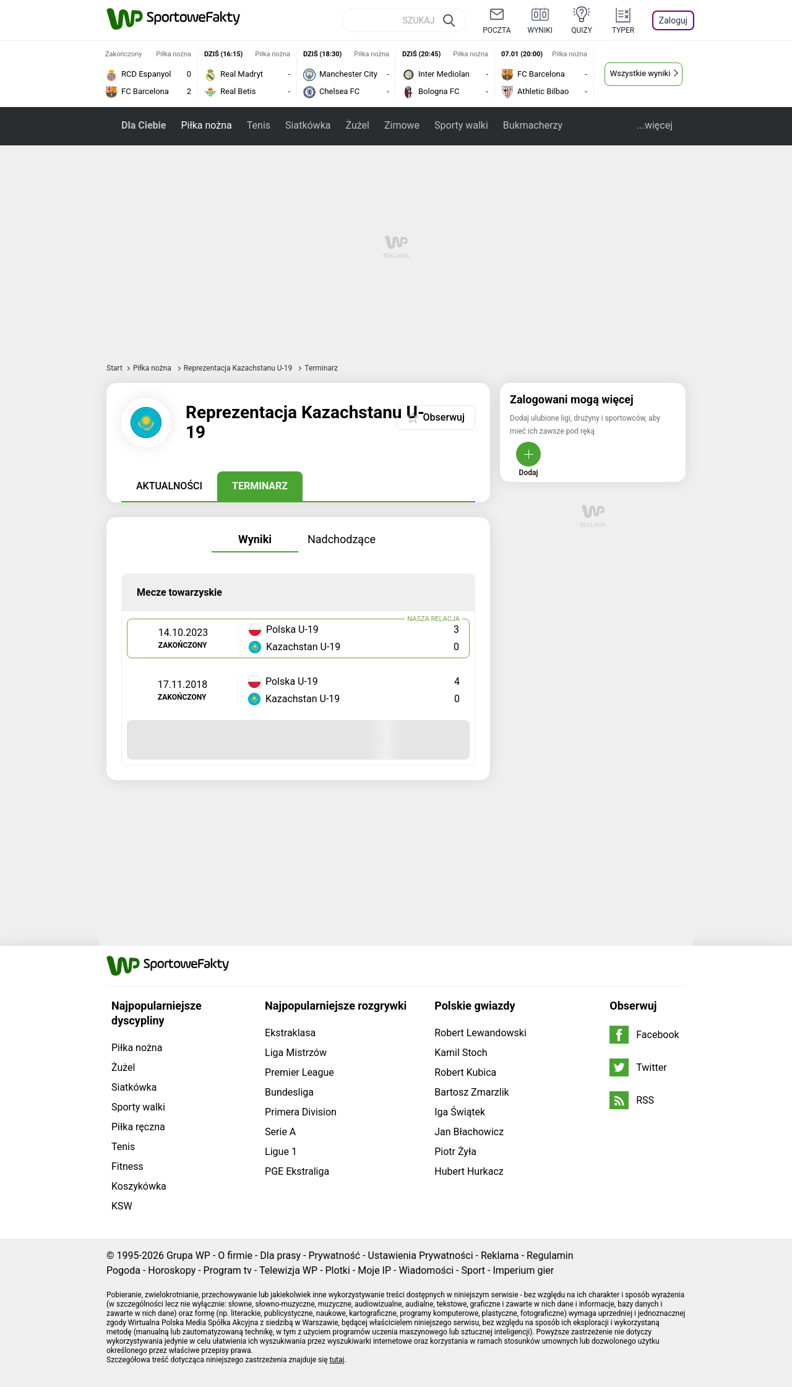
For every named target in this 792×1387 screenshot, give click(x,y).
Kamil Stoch (460, 1052)
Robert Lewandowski (480, 1033)
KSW (121, 1206)
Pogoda (123, 1270)
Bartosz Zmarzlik (471, 1092)
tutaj (337, 1359)
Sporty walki (461, 125)
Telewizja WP (288, 1270)
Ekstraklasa (290, 1033)
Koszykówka (138, 1186)
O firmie (235, 1255)
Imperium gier (523, 1270)
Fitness (127, 1166)
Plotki (337, 1270)
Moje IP (374, 1270)
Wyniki (255, 539)
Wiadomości (426, 1270)
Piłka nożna (206, 125)
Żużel (357, 125)
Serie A (280, 1132)
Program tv (228, 1270)
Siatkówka (307, 125)
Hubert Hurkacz (469, 1171)
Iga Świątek (459, 1112)
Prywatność (334, 1255)
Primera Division (301, 1112)
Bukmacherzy (532, 125)
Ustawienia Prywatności (420, 1255)
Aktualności (169, 486)
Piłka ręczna (138, 1127)
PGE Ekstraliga (297, 1171)
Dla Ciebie (143, 125)
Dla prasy (280, 1255)
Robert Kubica (465, 1072)
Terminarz (260, 486)
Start (114, 368)
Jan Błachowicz (469, 1132)
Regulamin (550, 1255)
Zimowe (402, 125)
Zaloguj (673, 20)
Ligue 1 (281, 1151)
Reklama (500, 1255)
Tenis (258, 125)
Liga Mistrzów (296, 1052)
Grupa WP (188, 1255)
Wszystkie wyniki (640, 73)
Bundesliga (289, 1092)
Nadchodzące (342, 539)
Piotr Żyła (455, 1151)
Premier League (299, 1072)
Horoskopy (172, 1270)
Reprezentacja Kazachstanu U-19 (239, 368)
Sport (473, 1270)
